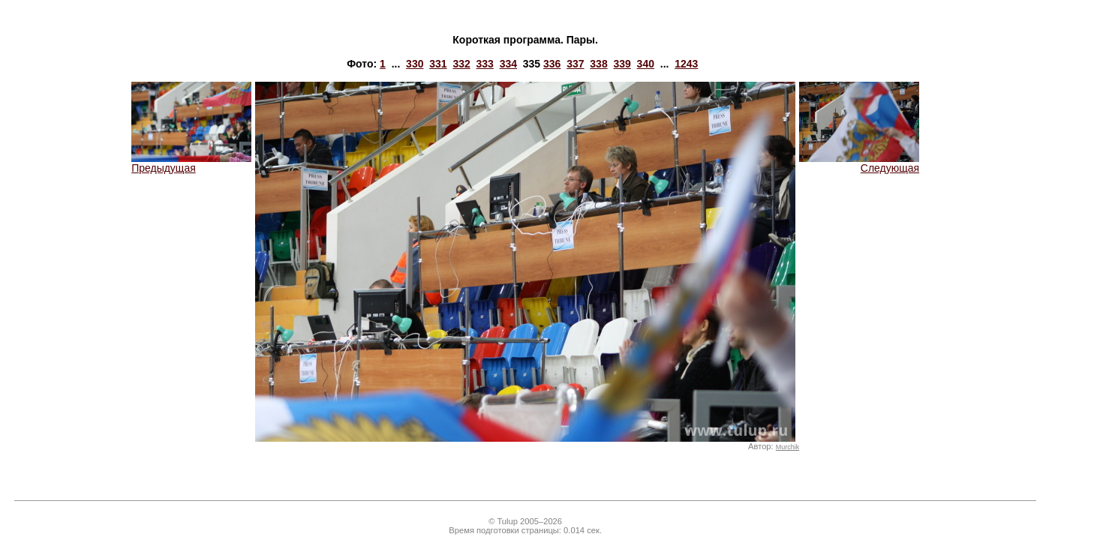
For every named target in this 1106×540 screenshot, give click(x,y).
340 (645, 64)
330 (414, 64)
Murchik (787, 447)
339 (621, 64)
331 (437, 64)
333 (485, 64)
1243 (686, 64)
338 (598, 64)
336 (552, 64)
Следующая (859, 163)
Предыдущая (191, 163)
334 (508, 64)
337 (575, 64)
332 (461, 64)
